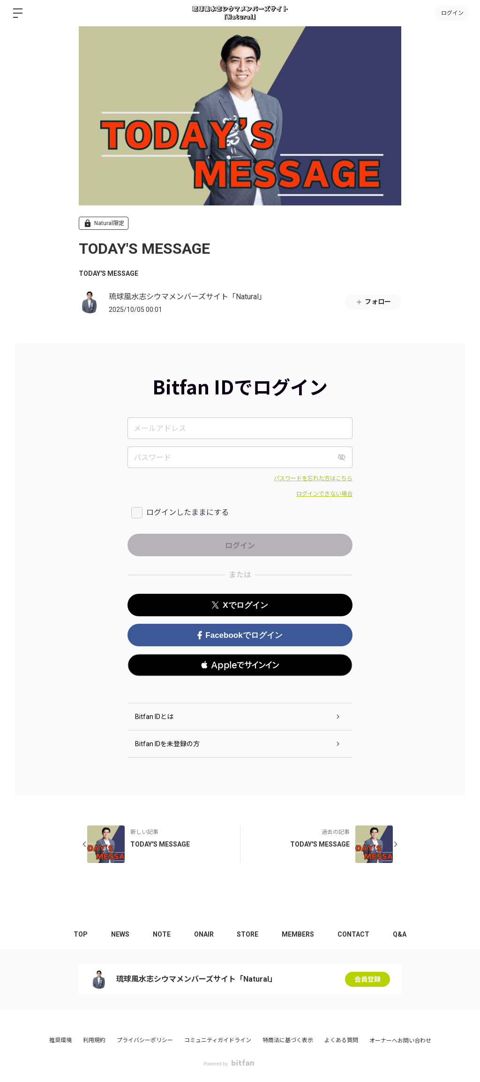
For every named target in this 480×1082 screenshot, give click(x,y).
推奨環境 (60, 1040)
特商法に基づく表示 (287, 1040)
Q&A (400, 934)
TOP (81, 934)
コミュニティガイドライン (217, 1040)
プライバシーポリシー (145, 1040)
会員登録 (367, 979)
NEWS (120, 934)
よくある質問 (341, 1040)
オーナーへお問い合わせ (400, 1041)
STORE (248, 934)
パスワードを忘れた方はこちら (313, 478)
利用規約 (94, 1040)
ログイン (452, 13)
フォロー (373, 302)
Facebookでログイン (239, 635)
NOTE (162, 934)
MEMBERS (298, 934)
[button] (240, 665)
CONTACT (354, 934)
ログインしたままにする (187, 512)
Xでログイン (240, 605)
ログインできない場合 (324, 494)
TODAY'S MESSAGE (108, 273)
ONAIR (204, 934)
